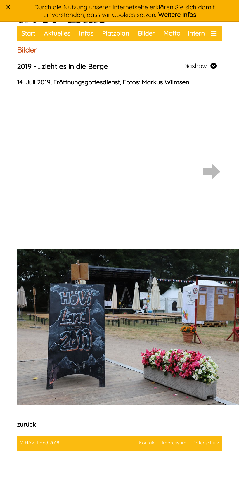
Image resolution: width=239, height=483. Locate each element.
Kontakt (147, 443)
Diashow (199, 66)
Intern (196, 33)
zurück (26, 424)
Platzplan (115, 33)
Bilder (146, 33)
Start (28, 33)
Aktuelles (57, 33)
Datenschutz (205, 443)
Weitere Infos (177, 14)
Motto (171, 33)
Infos (86, 33)
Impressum (174, 443)
